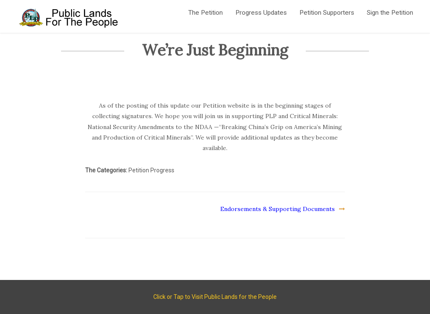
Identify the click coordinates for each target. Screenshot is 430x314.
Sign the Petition (390, 12)
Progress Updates (261, 12)
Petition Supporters (326, 12)
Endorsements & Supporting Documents (277, 209)
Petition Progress (151, 170)
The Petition (205, 12)
